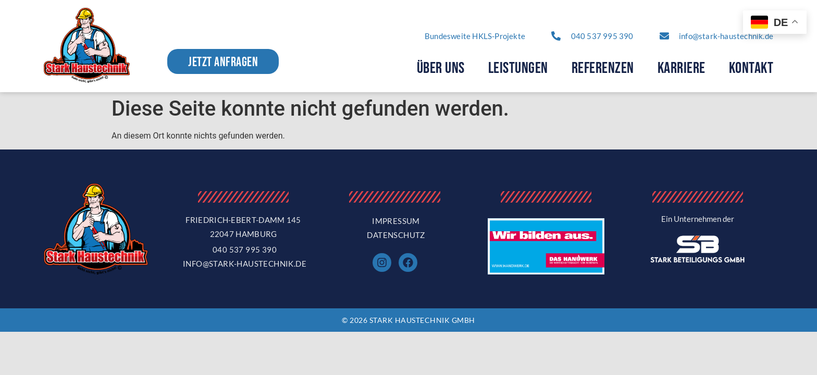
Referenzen (603, 68)
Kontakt (751, 68)
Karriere (681, 68)
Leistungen (518, 68)
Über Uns (441, 68)
